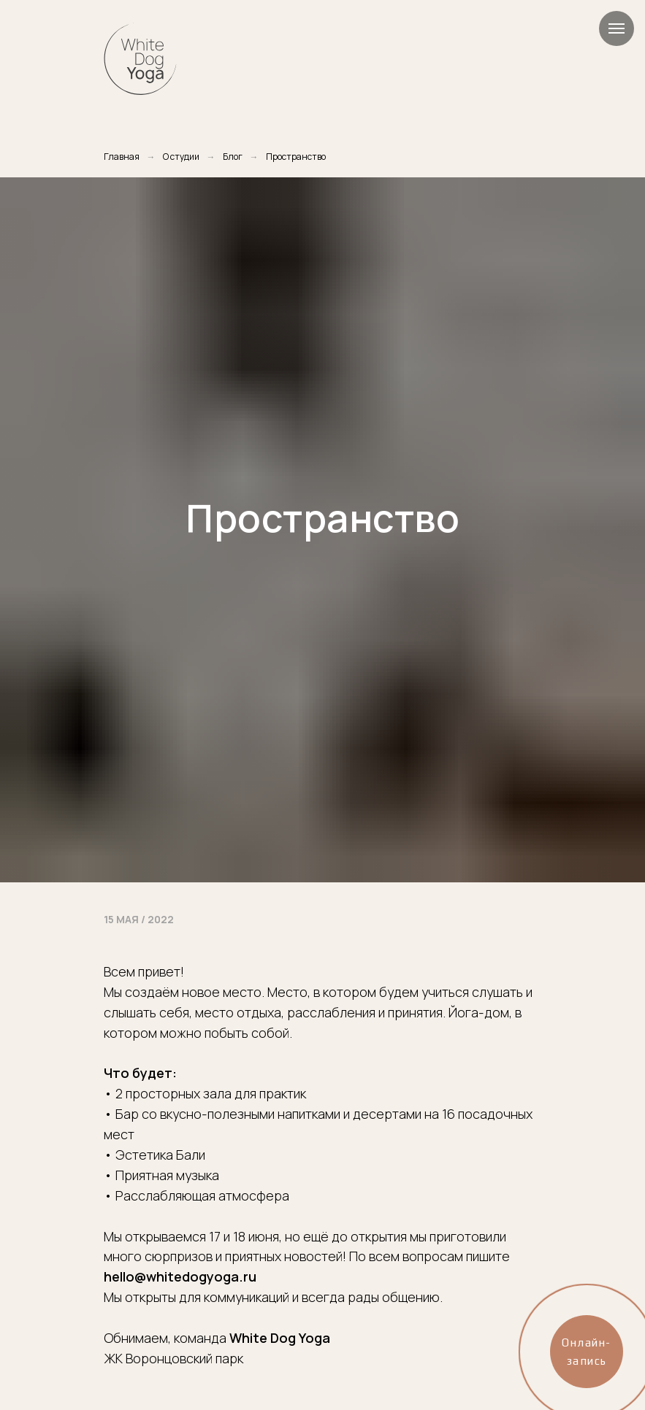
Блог (233, 156)
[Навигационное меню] (616, 28)
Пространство (296, 156)
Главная (122, 156)
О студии (181, 156)
